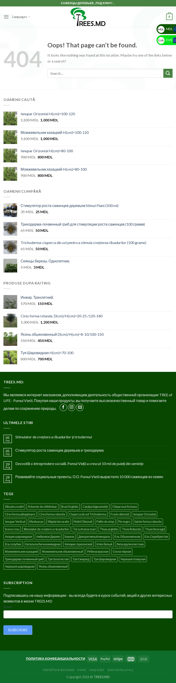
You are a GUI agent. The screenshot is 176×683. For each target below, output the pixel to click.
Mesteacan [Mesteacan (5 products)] (36, 521)
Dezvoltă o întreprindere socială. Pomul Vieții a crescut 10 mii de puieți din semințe (79, 463)
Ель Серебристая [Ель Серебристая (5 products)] (156, 536)
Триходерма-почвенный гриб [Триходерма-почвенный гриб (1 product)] (24, 559)
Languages (21, 16)
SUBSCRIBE (18, 630)
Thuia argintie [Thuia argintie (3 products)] (109, 529)
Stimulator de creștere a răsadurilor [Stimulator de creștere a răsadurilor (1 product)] (46, 529)
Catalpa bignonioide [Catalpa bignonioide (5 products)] (95, 506)
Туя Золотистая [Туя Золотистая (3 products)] (58, 559)
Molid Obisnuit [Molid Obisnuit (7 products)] (83, 521)
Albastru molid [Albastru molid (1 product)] (14, 506)
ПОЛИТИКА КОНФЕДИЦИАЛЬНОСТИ (55, 658)
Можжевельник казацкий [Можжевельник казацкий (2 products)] (21, 551)
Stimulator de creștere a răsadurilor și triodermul (53, 437)
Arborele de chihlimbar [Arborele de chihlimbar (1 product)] (42, 506)
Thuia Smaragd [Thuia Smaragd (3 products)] (155, 529)
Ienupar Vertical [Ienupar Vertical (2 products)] (15, 521)
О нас (81, 670)
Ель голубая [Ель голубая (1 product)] (13, 544)
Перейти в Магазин (58, 670)
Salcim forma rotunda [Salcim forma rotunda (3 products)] (148, 521)
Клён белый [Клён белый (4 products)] (104, 544)
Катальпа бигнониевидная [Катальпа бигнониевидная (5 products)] (43, 544)
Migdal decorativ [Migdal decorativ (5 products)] (58, 521)
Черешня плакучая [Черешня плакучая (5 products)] (133, 559)
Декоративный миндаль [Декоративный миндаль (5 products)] (94, 536)
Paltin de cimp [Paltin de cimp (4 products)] (105, 521)
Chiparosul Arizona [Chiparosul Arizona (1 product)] (124, 506)
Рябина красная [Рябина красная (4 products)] (97, 551)
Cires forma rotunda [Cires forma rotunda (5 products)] (52, 514)
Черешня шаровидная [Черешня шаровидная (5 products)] (20, 566)
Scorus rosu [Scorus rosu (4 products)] (12, 529)
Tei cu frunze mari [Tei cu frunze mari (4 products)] (84, 529)
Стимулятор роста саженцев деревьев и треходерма (59, 450)
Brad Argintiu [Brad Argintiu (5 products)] (69, 506)
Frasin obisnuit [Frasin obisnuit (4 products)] (119, 514)
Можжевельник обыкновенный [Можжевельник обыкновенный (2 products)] (62, 551)
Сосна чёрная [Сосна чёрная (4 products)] (122, 551)
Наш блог (97, 670)
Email (7, 607)
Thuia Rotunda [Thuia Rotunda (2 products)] (131, 529)
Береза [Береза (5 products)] (69, 536)
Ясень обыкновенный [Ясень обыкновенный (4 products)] (53, 566)
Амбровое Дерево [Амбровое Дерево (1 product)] (48, 536)
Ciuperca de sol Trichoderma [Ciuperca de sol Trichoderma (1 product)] (87, 514)
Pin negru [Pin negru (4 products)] (124, 521)
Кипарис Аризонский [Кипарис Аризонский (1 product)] (78, 544)
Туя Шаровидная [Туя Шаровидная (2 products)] (105, 559)
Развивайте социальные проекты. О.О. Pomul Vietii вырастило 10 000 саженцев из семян (89, 476)
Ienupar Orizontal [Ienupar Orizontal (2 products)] (144, 514)
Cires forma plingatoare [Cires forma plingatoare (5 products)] (20, 514)
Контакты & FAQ (120, 670)
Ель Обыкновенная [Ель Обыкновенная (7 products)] (127, 536)
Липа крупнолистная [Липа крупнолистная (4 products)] (130, 544)
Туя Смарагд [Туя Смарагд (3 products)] (81, 559)
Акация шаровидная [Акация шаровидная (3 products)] (18, 536)
